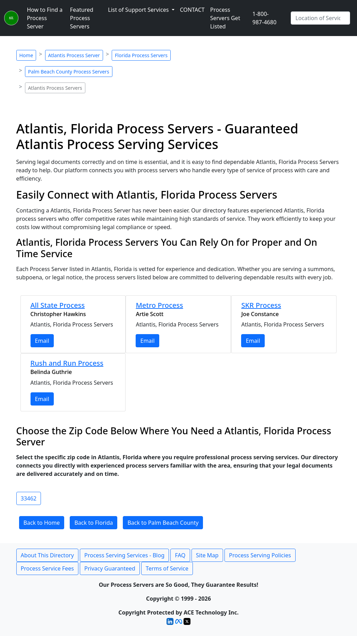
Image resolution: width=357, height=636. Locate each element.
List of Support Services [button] (139, 10)
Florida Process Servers (141, 55)
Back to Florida (93, 522)
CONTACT (192, 10)
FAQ (180, 555)
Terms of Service (167, 568)
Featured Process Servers (81, 18)
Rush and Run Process (67, 363)
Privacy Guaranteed (109, 568)
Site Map (207, 555)
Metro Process (159, 305)
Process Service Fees (47, 568)
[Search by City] (320, 18)
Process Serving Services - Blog (124, 555)
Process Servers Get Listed (225, 18)
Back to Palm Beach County (162, 522)
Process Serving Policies (260, 555)
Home (26, 55)
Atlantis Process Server (74, 55)
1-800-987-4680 (265, 18)
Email (42, 341)
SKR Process (261, 305)
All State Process (58, 305)
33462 (29, 498)
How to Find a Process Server (44, 18)
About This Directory (47, 555)
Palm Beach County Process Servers (68, 71)
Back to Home (42, 522)
